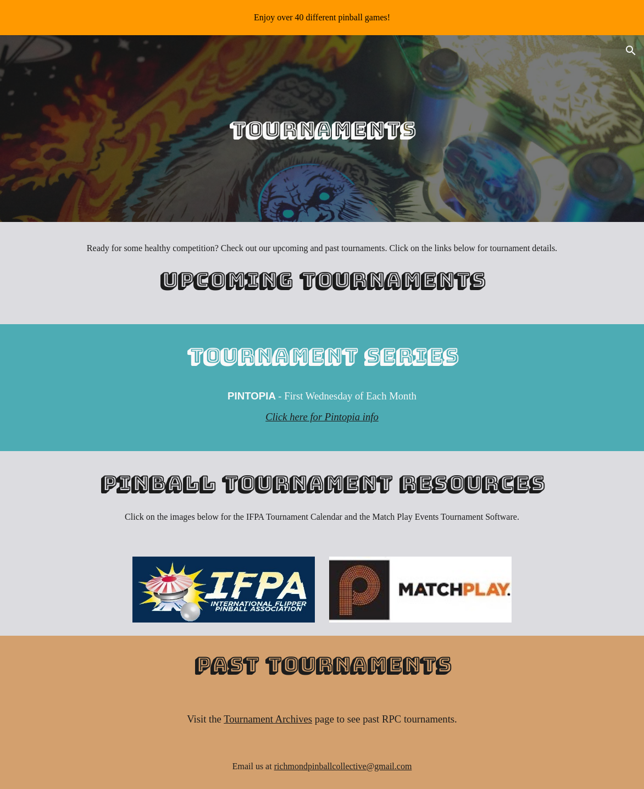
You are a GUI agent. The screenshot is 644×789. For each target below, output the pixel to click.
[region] (322, 17)
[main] (322, 129)
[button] (631, 50)
